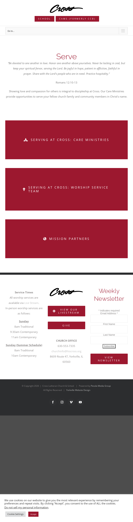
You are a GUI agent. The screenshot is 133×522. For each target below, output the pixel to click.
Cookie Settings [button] (15, 514)
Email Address (109, 313)
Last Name (109, 334)
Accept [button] (33, 514)
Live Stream (31, 303)
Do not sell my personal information (26, 507)
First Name (109, 324)
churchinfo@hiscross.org (66, 351)
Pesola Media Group (101, 385)
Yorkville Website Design (78, 390)
